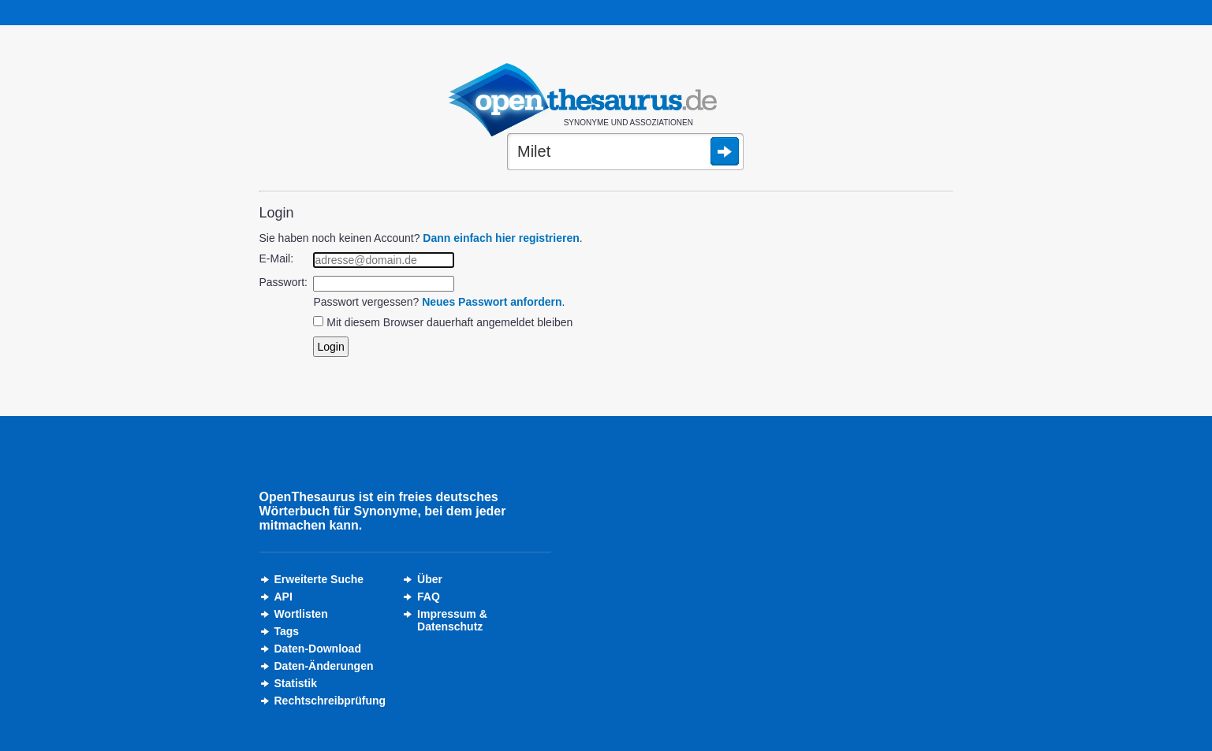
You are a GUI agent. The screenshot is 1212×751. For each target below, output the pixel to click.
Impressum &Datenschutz (452, 620)
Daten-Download (317, 648)
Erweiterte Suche (319, 579)
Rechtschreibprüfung (330, 700)
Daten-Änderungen (324, 666)
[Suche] (625, 153)
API (283, 596)
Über (429, 579)
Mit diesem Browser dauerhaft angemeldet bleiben (449, 322)
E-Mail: (276, 258)
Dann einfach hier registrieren (501, 238)
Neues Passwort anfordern (491, 302)
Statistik (295, 683)
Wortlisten (301, 614)
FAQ (428, 596)
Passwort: (283, 282)
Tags (287, 631)
